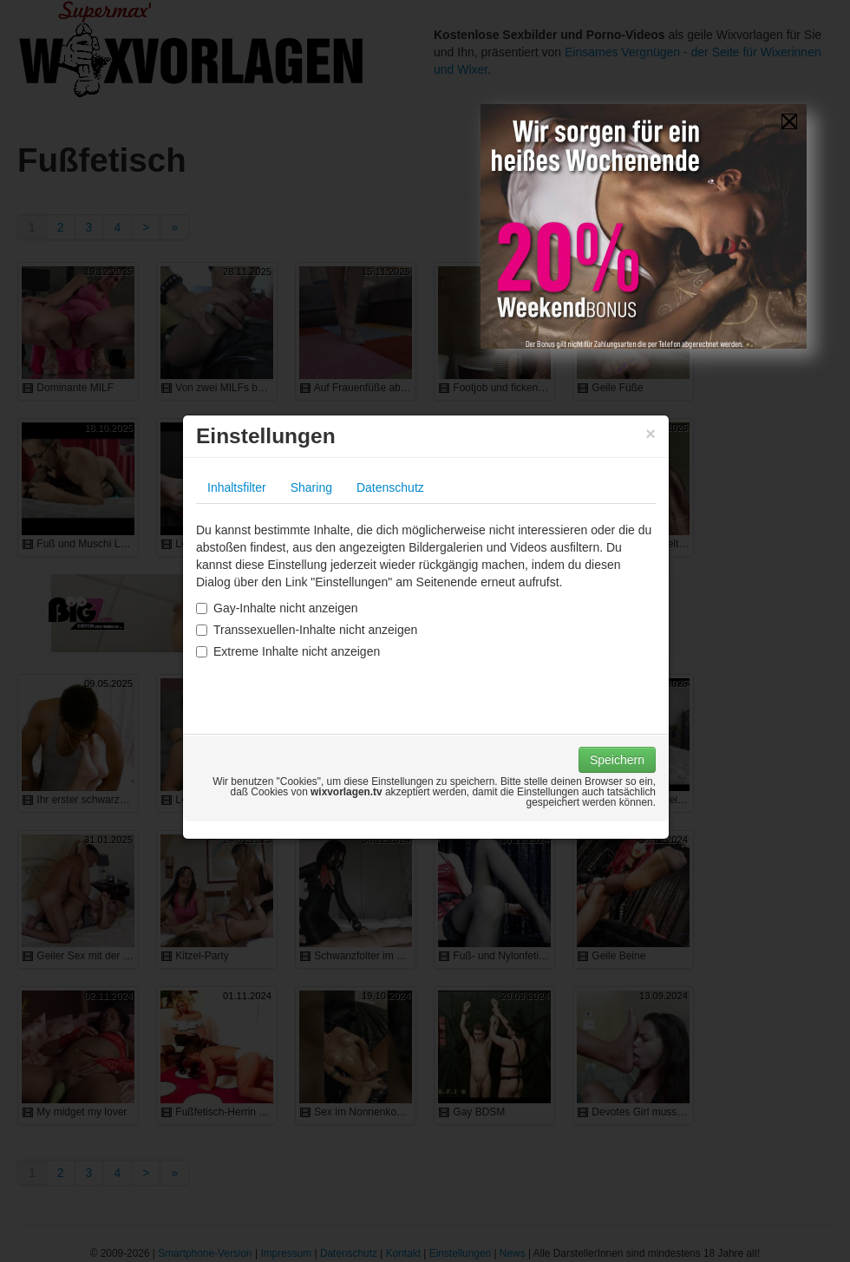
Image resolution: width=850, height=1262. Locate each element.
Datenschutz (390, 487)
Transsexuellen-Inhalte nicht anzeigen (306, 630)
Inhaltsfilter (236, 487)
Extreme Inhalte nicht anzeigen (288, 651)
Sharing (311, 487)
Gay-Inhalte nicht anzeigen (277, 608)
